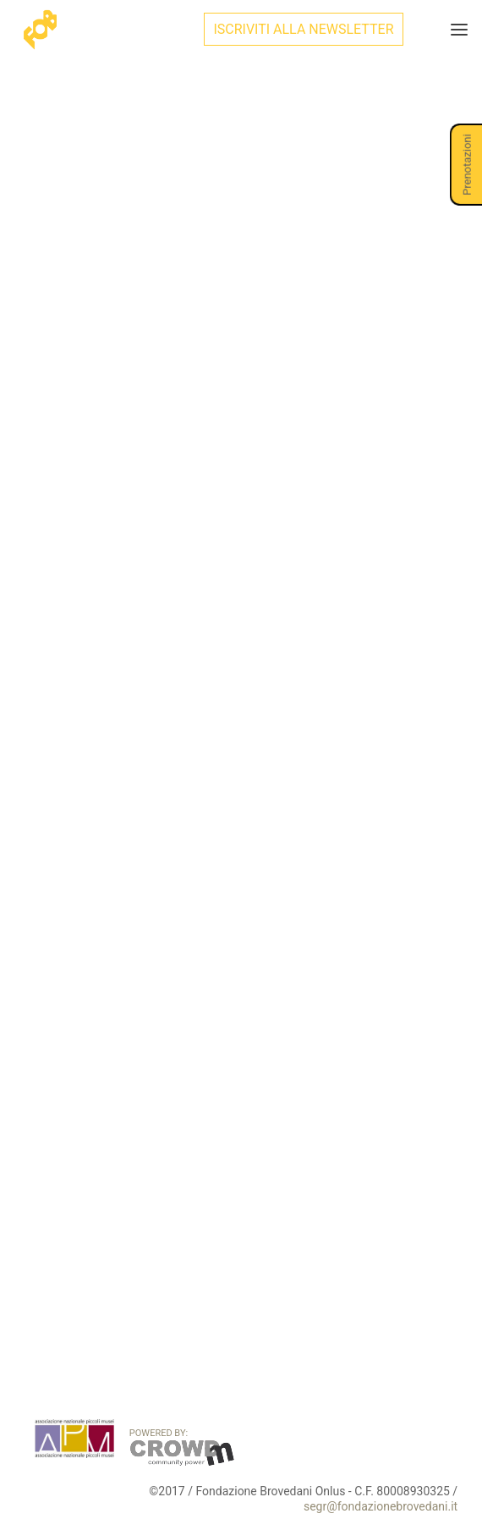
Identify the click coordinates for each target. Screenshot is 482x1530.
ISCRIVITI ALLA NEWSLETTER (303, 29)
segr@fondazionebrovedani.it (380, 1506)
